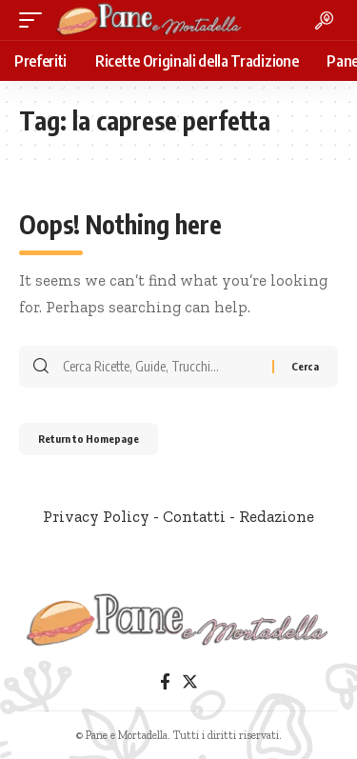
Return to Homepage (88, 438)
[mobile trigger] (35, 20)
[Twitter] (190, 682)
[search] (324, 20)
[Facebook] (165, 682)
